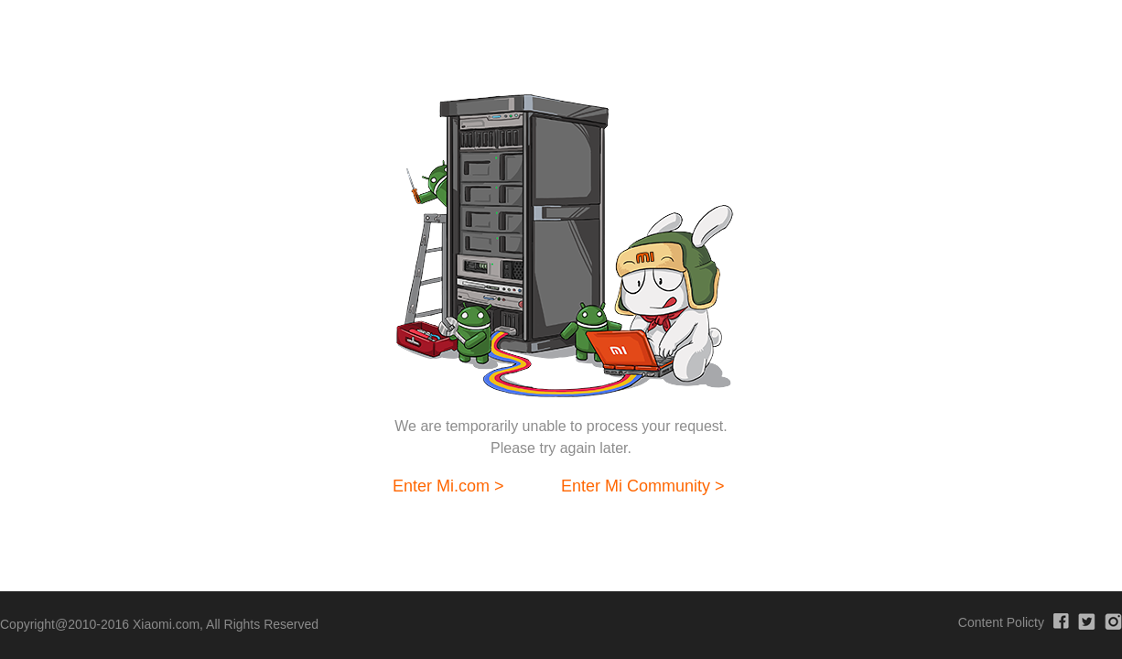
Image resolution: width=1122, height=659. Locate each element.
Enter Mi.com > (448, 486)
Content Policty (1001, 622)
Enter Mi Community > (643, 486)
